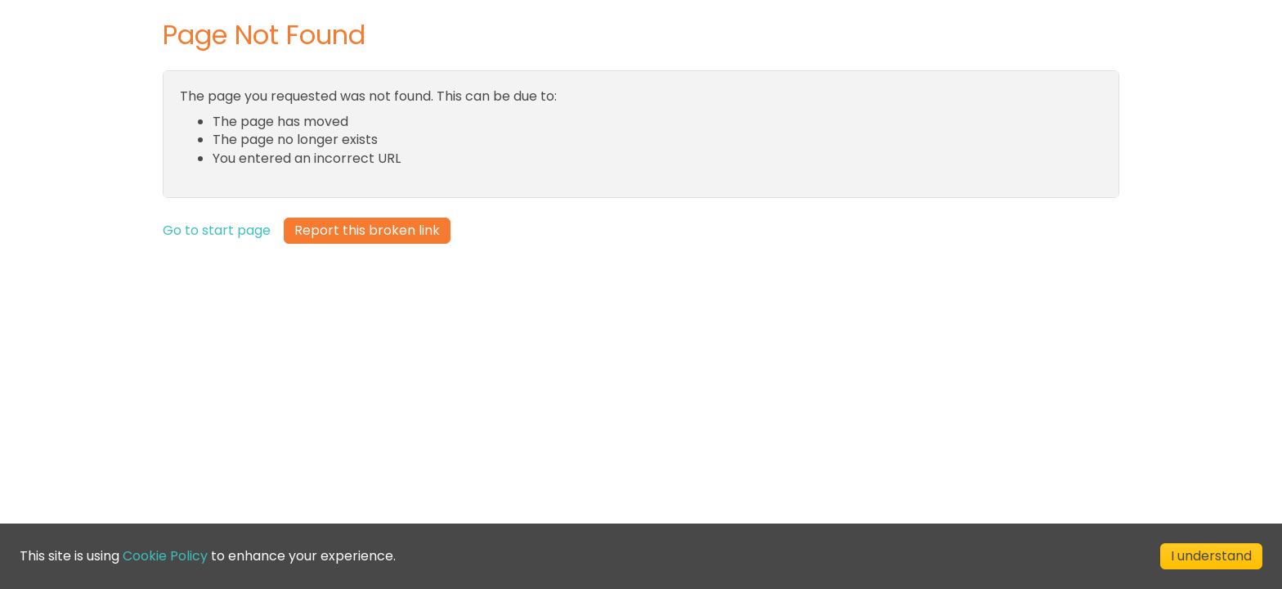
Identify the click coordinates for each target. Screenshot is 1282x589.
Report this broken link (367, 230)
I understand (1211, 555)
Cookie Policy (165, 555)
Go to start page (217, 231)
